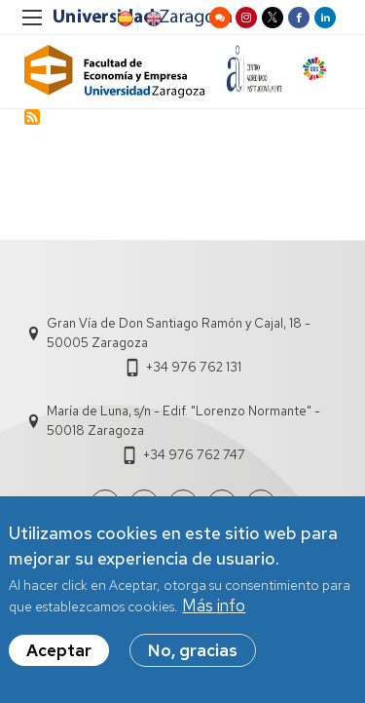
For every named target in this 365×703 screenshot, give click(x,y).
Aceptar (58, 652)
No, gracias (192, 652)
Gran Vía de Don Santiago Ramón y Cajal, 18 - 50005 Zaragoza (178, 333)
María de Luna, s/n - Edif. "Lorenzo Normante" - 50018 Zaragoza (183, 421)
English (151, 18)
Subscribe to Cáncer (32, 117)
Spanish (123, 18)
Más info (213, 607)
